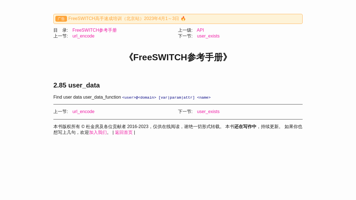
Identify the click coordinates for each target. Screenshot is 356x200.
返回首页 (124, 132)
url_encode (83, 36)
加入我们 (98, 132)
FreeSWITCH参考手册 (94, 30)
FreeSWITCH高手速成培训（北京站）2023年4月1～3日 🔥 (127, 18)
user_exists (208, 36)
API (200, 30)
